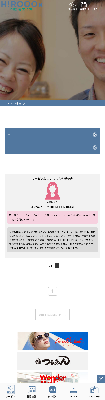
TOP (7, 103)
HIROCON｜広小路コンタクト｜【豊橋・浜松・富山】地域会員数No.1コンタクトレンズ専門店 (21, 6)
